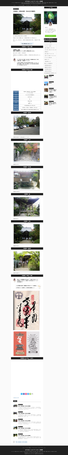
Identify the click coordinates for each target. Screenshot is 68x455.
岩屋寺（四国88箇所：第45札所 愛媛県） (22, 441)
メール (42, 5)
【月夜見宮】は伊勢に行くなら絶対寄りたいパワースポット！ (53, 97)
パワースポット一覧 (28, 5)
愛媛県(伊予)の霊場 (16, 397)
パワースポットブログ (35, 5)
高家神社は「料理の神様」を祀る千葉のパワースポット (53, 103)
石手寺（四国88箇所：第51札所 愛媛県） (24, 435)
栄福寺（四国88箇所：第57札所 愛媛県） (24, 428)
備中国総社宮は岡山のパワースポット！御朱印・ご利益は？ (53, 90)
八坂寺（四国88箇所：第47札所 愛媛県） (22, 442)
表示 (31, 43)
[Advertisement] (19, 385)
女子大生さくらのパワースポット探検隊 (34, 1)
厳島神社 (50, 83)
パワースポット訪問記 (21, 5)
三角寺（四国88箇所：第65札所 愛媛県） (24, 413)
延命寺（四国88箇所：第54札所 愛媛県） (24, 420)
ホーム (14, 5)
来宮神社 (50, 76)
